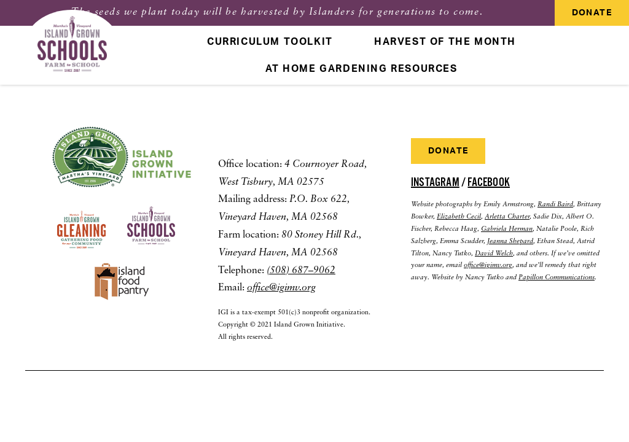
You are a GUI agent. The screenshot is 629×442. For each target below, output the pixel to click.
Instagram (435, 182)
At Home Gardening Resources (361, 69)
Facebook (488, 182)
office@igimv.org (281, 288)
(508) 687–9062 (301, 271)
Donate (592, 13)
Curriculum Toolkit (270, 42)
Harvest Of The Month (445, 42)
